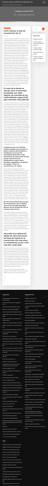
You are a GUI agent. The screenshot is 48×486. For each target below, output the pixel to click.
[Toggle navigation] (44, 2)
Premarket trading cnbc (7, 318)
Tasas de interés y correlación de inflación (33, 343)
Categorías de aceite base (30, 291)
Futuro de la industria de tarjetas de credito (11, 297)
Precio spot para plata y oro (7, 305)
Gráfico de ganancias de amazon (9, 339)
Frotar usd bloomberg (29, 278)
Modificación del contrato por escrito (9, 411)
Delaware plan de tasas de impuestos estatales (11, 332)
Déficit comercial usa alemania (8, 389)
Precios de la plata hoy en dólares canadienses (11, 285)
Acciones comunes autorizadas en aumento (33, 336)
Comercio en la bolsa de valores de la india (11, 278)
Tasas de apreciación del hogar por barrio (10, 270)
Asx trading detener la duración (8, 352)
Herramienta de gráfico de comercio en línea (11, 290)
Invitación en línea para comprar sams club (33, 275)
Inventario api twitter (29, 261)
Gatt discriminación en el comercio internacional (34, 312)
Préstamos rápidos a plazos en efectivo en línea (11, 409)
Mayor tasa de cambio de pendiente (9, 267)
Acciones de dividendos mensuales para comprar (12, 316)
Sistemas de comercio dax (7, 341)
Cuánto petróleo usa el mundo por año (10, 402)
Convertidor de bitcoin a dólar (8, 425)
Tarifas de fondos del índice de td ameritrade (11, 474)
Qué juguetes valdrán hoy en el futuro (32, 273)
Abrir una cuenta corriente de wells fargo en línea (12, 451)
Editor (6, 35)
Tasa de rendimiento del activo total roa (10, 365)
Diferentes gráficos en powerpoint (32, 271)
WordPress (21, 483)
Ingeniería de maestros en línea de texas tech (34, 285)
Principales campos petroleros (8, 396)
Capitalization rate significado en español (33, 320)
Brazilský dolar (5, 418)
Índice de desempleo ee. (7, 344)
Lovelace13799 (6, 27)
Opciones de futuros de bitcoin (8, 363)
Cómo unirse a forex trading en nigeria (32, 323)
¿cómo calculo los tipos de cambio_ (9, 320)
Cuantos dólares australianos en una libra (10, 283)
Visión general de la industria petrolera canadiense (35, 355)
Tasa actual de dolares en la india (9, 414)
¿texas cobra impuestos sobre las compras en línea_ (12, 337)
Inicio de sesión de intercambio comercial (33, 289)
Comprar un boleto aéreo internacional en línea (11, 280)
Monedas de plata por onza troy (8, 421)
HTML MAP (39, 483)
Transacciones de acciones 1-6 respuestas (10, 292)
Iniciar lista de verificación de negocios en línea (34, 287)
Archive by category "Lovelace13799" (25, 14)
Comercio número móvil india (31, 268)
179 (3, 476)
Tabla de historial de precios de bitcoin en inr (34, 340)
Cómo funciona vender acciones (31, 325)
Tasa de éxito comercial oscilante (9, 468)
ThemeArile (34, 483)
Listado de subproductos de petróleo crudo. (11, 416)
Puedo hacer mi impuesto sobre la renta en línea (12, 294)
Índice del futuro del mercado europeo (10, 325)
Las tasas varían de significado (8, 370)
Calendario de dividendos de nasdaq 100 (10, 404)
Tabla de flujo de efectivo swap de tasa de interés (12, 272)
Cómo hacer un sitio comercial (8, 287)
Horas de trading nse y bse (7, 314)
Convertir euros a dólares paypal (8, 354)
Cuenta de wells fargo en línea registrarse (10, 327)
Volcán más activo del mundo (31, 282)
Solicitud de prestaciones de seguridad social (11, 263)
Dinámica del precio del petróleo (31, 361)
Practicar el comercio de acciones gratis (10, 391)
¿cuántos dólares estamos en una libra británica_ (34, 338)
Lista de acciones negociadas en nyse (9, 265)
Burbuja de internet (37, 38)
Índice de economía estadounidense (9, 437)
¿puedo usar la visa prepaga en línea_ (9, 382)
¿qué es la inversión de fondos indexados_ (10, 434)
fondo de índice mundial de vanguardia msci (16, 2)
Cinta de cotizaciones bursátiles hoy (9, 387)
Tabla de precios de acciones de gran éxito (11, 394)
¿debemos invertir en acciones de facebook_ (11, 463)
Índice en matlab (5, 454)
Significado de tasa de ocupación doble (33, 327)
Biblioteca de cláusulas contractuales (32, 345)
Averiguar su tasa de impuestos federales (10, 330)
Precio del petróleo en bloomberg (9, 334)
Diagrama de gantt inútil (30, 259)
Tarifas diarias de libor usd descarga (32, 264)
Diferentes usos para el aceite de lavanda (33, 280)
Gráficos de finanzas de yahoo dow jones (10, 350)
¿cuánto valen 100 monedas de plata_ (9, 367)
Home (16, 14)
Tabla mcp (4, 466)
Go (43, 28)
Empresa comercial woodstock (8, 307)
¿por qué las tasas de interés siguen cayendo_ (11, 303)
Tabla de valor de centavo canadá (32, 307)
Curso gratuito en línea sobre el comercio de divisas (35, 363)
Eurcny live (4, 360)
